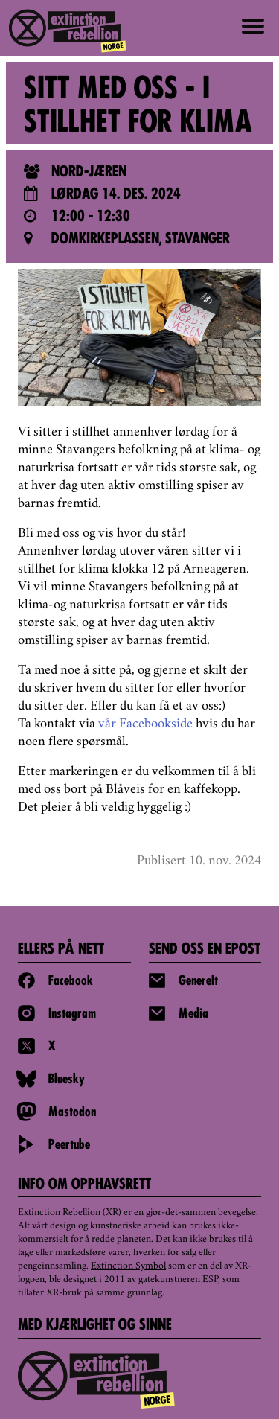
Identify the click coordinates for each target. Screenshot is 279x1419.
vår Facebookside (145, 724)
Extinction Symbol (128, 1266)
